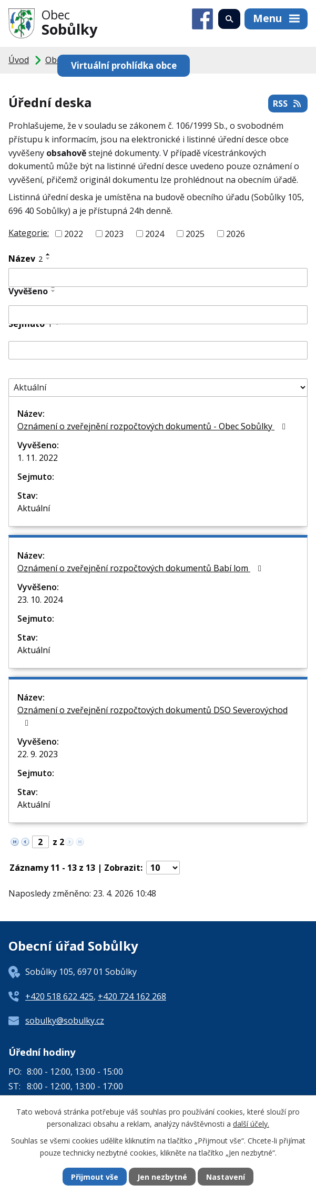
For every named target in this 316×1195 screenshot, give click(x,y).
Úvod (18, 60)
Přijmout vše (94, 1177)
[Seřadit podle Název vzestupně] (48, 254)
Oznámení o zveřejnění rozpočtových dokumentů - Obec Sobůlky (153, 426)
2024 (154, 233)
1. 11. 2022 (37, 457)
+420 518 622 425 (59, 996)
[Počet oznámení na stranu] (163, 867)
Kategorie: (28, 233)
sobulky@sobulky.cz (64, 1020)
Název (25, 258)
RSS (287, 103)
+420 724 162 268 (132, 996)
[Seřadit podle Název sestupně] (48, 258)
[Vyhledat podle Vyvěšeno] (158, 314)
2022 (73, 233)
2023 (114, 233)
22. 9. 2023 (37, 754)
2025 (195, 233)
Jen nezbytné (162, 1177)
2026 (235, 233)
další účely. (251, 1123)
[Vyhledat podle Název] (158, 277)
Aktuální (33, 508)
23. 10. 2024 (40, 599)
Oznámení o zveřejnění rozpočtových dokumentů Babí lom (141, 568)
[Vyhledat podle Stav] (158, 387)
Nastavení (225, 1177)
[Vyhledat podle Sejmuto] (158, 350)
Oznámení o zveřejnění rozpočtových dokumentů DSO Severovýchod (152, 715)
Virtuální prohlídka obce (124, 65)
